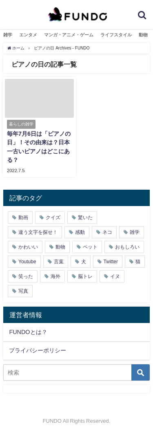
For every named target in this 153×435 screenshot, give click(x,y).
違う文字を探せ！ (38, 232)
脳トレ (85, 276)
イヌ (115, 276)
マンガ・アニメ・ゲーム (68, 34)
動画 (23, 217)
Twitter (111, 261)
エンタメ (28, 34)
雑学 (7, 34)
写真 (23, 291)
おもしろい (127, 246)
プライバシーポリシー (37, 350)
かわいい (28, 246)
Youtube (27, 261)
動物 (143, 34)
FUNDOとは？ (28, 332)
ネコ (107, 232)
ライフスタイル (116, 34)
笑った (25, 276)
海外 (55, 276)
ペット (90, 246)
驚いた (85, 217)
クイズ (53, 217)
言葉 (59, 261)
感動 (80, 232)
